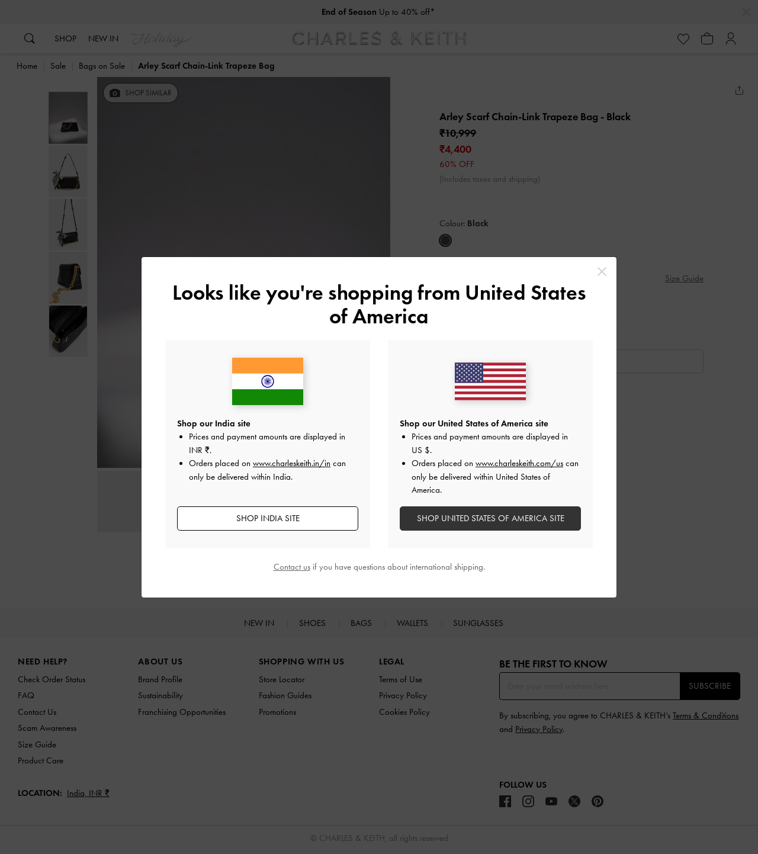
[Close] (602, 271)
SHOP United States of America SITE (490, 518)
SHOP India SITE (268, 518)
